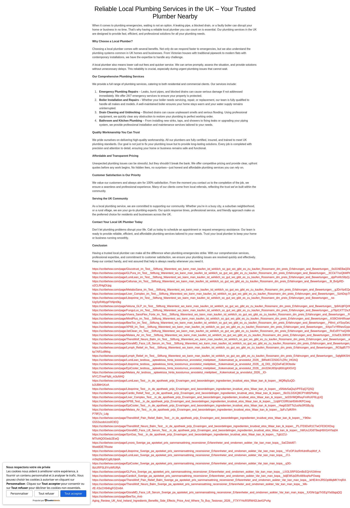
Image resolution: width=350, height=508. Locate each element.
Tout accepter (73, 493)
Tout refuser (46, 493)
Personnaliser (19, 493)
